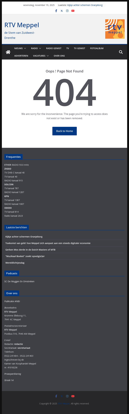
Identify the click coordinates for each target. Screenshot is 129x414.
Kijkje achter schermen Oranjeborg (84, 5)
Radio (34, 48)
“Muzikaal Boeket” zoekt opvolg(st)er (25, 256)
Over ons (59, 55)
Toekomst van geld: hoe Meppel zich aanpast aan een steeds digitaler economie (47, 243)
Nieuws (18, 48)
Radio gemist (53, 48)
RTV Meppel (21, 25)
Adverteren (21, 55)
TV (67, 48)
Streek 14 (9, 380)
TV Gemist (79, 48)
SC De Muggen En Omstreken (19, 281)
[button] (24, 48)
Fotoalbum (97, 48)
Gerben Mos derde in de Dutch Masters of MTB (30, 249)
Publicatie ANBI (12, 301)
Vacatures (39, 55)
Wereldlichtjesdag (14, 262)
